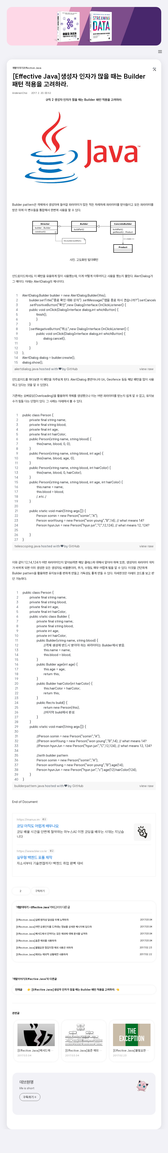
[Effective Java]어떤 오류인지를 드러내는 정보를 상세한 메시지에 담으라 (54, 926)
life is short (26, 1088)
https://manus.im (28, 819)
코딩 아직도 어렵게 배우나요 (38, 826)
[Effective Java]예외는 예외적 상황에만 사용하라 (42, 954)
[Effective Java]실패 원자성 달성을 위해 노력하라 (42, 920)
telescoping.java (27, 546)
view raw (146, 369)
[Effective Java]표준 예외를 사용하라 (36, 940)
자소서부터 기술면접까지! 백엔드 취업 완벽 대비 (50, 863)
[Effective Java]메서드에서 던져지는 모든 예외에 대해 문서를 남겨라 (51, 933)
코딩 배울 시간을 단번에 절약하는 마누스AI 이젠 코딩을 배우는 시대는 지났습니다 (70, 834)
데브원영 (26, 1082)
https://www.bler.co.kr (32, 851)
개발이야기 (22, 907)
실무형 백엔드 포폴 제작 (34, 857)
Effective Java (40, 907)
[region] (84, 329)
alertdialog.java (26, 369)
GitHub (72, 369)
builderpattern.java (29, 786)
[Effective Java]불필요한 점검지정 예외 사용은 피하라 (44, 947)
